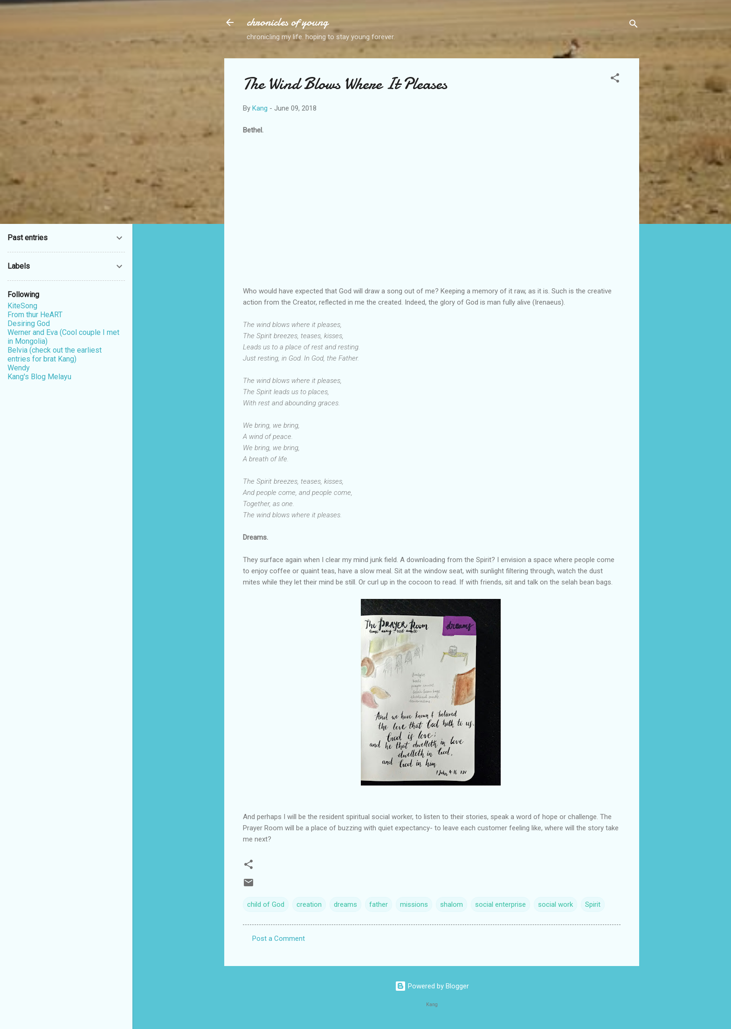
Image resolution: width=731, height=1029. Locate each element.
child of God (265, 904)
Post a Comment (278, 938)
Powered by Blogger (432, 986)
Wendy (18, 367)
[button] (615, 79)
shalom (451, 904)
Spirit (592, 904)
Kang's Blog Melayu (39, 376)
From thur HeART (34, 314)
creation (309, 904)
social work (555, 904)
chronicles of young (287, 22)
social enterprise (500, 904)
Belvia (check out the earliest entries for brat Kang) (54, 354)
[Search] (633, 25)
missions (414, 904)
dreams (345, 904)
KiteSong (22, 305)
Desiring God (28, 323)
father (378, 904)
